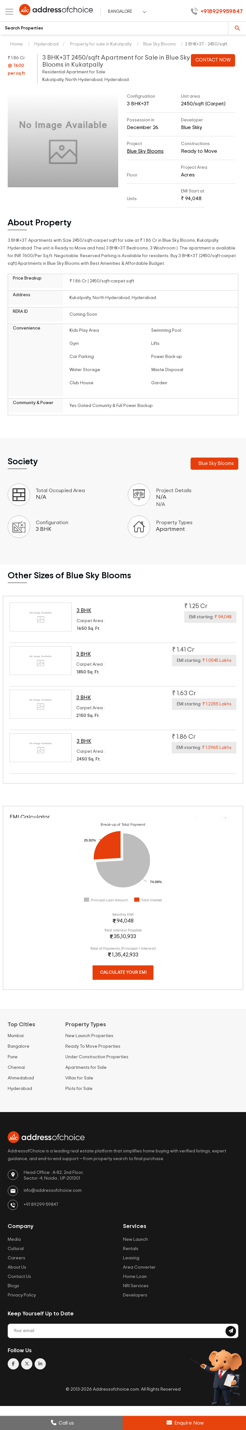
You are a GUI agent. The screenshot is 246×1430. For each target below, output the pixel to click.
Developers (135, 1295)
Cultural (16, 1249)
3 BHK (84, 610)
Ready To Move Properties (92, 1046)
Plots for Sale (79, 1088)
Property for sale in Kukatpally (100, 44)
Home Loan (135, 1276)
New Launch (135, 1239)
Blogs (13, 1286)
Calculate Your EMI (123, 972)
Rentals (130, 1249)
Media (14, 1239)
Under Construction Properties (96, 1057)
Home (16, 44)
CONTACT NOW (213, 60)
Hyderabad (46, 44)
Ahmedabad (21, 1078)
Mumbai (16, 1036)
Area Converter (139, 1267)
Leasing (131, 1258)
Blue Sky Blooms (159, 44)
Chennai (16, 1067)
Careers (16, 1258)
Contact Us (19, 1276)
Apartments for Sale (86, 1067)
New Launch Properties (89, 1036)
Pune (13, 1057)
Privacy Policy (22, 1295)
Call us (62, 1423)
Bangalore (18, 1046)
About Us (17, 1267)
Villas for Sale (79, 1078)
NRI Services (136, 1286)
